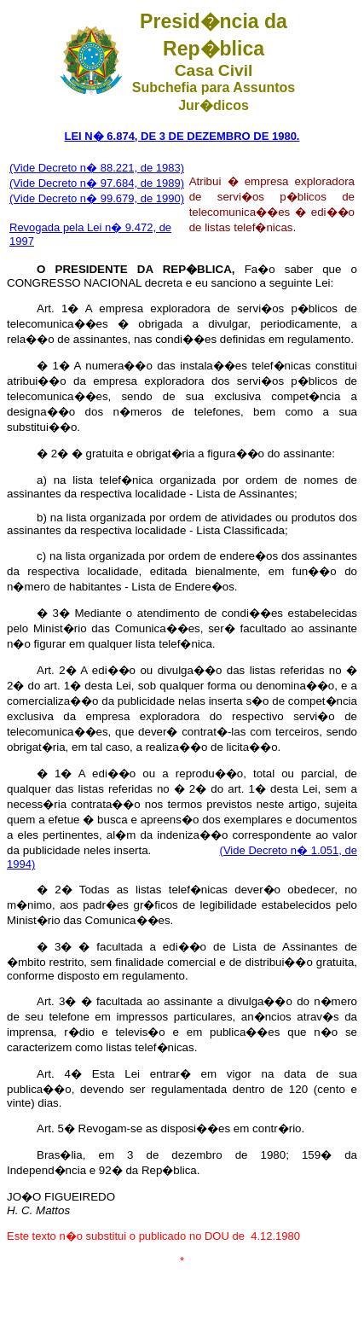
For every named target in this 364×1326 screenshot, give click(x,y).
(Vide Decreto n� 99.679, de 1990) (96, 198)
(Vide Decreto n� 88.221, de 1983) (96, 167)
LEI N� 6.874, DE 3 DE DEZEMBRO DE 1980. (182, 136)
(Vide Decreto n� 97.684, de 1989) (96, 183)
